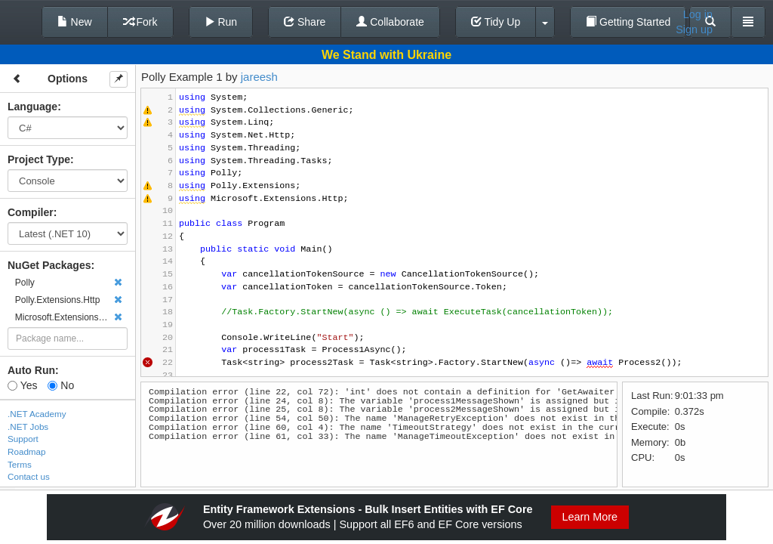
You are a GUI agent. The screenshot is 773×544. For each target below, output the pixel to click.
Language (32, 106)
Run (221, 22)
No (61, 385)
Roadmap (27, 451)
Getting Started (628, 22)
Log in (698, 14)
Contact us (29, 476)
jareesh (259, 76)
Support (23, 439)
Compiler (31, 212)
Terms (20, 464)
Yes (22, 385)
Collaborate (390, 22)
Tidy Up (495, 22)
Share (304, 22)
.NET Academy (37, 414)
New (74, 22)
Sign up (694, 29)
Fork (140, 22)
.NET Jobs (28, 426)
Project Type (39, 159)
